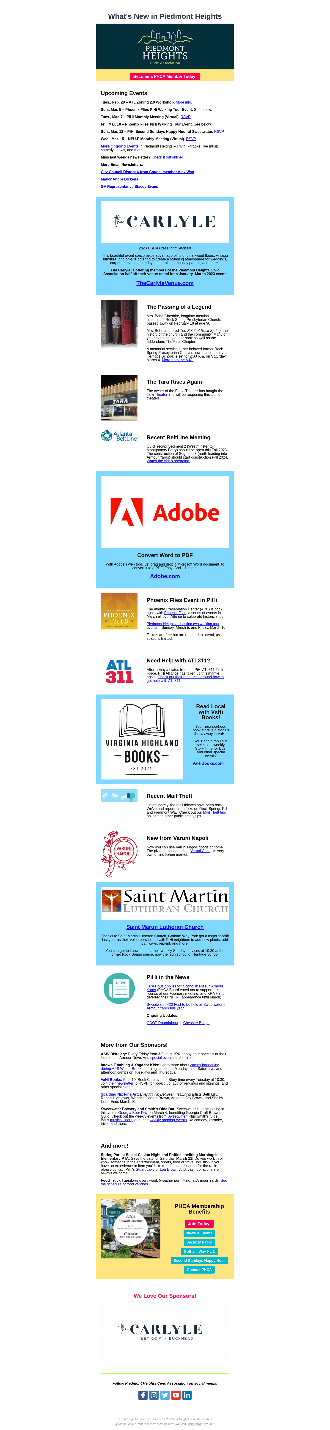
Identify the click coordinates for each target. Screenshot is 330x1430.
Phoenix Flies (175, 613)
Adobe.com (165, 576)
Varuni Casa (200, 851)
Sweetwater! (178, 1116)
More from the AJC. (178, 360)
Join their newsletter (117, 1083)
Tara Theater (157, 394)
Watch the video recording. (168, 461)
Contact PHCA (199, 1270)
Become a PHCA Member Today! (165, 76)
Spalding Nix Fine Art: (120, 1094)
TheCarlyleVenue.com (164, 283)
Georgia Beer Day (133, 1113)
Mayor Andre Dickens (119, 179)
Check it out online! (167, 157)
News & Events (199, 1233)
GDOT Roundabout (162, 1023)
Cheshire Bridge (196, 1023)
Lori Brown (168, 1169)
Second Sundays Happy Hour (199, 1261)
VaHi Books (111, 1080)
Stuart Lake (145, 1169)
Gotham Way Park (199, 1251)
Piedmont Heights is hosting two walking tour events (183, 625)
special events (161, 1058)
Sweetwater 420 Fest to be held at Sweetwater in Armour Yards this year (186, 1006)
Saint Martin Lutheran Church (165, 927)
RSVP (186, 117)
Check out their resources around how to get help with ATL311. (185, 679)
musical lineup (121, 1120)
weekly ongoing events (168, 1120)
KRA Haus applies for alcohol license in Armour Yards (185, 988)
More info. (184, 102)
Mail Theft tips (214, 812)
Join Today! (199, 1224)
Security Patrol (199, 1242)
